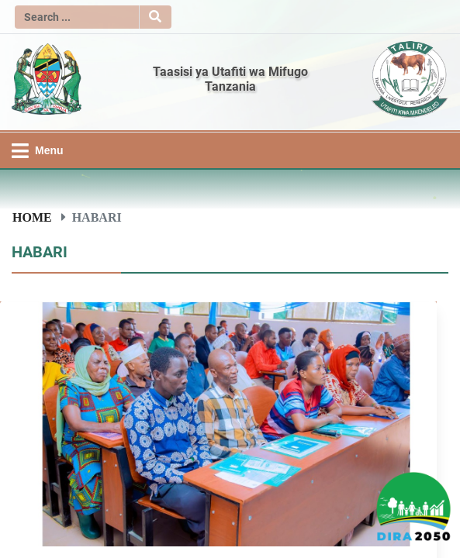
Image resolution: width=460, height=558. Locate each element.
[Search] (77, 17)
